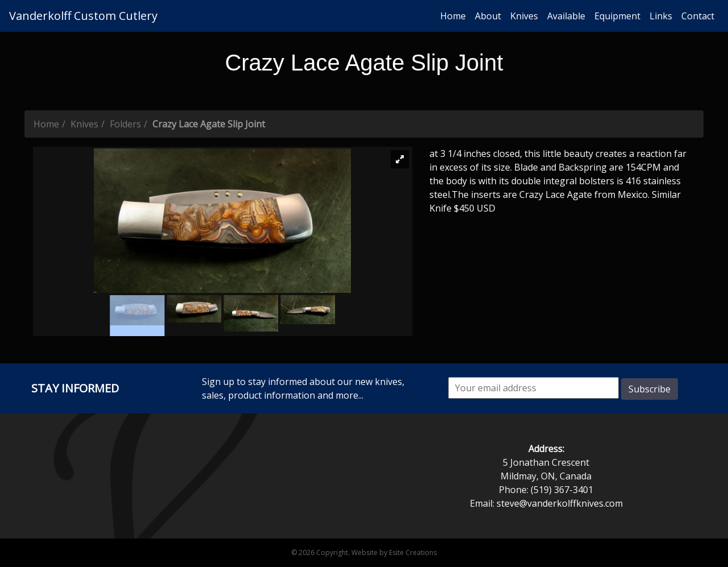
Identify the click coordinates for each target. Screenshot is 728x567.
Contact (697, 16)
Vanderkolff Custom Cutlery (83, 15)
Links (661, 16)
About (488, 16)
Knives (524, 16)
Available (566, 16)
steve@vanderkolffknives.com (560, 503)
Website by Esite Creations (394, 552)
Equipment (617, 16)
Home (453, 16)
